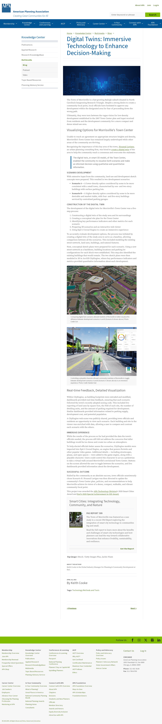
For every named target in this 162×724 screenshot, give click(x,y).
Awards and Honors (56, 708)
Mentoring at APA (8, 704)
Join (149, 5)
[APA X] (146, 640)
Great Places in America (34, 692)
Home (69, 33)
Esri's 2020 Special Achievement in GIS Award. (98, 494)
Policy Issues (101, 658)
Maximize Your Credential (82, 666)
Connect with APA (136, 23)
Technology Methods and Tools (85, 590)
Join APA (5, 656)
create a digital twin (120, 149)
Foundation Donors (80, 696)
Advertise (37, 721)
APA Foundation (154, 23)
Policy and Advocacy (82, 23)
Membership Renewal (10, 659)
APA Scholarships (79, 692)
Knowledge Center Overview (32, 654)
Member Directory (56, 705)
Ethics (75, 672)
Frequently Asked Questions (13, 663)
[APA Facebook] (132, 640)
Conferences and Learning (46, 23)
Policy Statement (27, 721)
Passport (52, 658)
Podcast (26, 70)
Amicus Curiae (101, 668)
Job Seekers (7, 689)
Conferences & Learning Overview (58, 654)
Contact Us (128, 650)
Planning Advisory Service (33, 85)
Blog (25, 65)
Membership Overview (10, 653)
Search (152, 14)
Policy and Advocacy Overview (104, 654)
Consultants (29, 707)
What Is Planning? (31, 689)
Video (25, 75)
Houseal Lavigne (126, 146)
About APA (139, 5)
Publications (27, 44)
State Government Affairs (105, 665)
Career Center (100, 23)
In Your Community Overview (36, 686)
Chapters (52, 692)
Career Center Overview (11, 686)
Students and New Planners (59, 699)
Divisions (52, 696)
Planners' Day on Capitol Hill (59, 667)
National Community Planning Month (36, 697)
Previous (71, 608)
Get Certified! (78, 659)
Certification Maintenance (82, 663)
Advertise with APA (56, 715)
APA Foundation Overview (82, 686)
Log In (156, 5)
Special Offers (7, 666)
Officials (52, 702)
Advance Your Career (10, 696)
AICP (66, 23)
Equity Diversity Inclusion (58, 712)
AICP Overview (78, 653)
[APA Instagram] (152, 640)
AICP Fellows (77, 669)
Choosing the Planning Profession (10, 700)
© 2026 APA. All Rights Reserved (12, 721)
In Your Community (118, 23)
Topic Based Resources (31, 80)
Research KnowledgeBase (33, 55)
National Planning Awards (34, 701)
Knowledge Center (29, 23)
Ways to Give (77, 689)
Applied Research (29, 50)
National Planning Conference (55, 663)
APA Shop (5, 669)
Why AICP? (76, 656)
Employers (6, 692)
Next (134, 608)
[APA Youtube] (139, 640)
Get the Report (127, 548)
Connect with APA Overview (59, 686)
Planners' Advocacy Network (107, 662)
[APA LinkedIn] (159, 640)
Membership (10, 23)
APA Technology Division (105, 491)
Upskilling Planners (56, 670)
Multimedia (27, 60)
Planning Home (31, 704)
